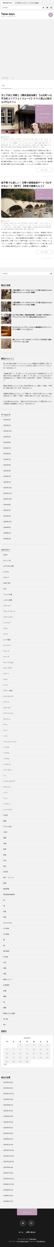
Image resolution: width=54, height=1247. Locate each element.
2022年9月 (7, 437)
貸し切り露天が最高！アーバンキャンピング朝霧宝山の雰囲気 (23, 363)
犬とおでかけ (44, 117)
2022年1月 (7, 482)
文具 (4, 860)
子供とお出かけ (26, 145)
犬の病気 (6, 934)
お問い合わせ (30, 1232)
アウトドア (7, 606)
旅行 (4, 866)
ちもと (46, 223)
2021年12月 (7, 488)
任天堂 (5, 815)
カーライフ (7, 645)
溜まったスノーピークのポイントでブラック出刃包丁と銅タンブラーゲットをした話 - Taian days (27, 366)
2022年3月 (7, 471)
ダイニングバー (26, 141)
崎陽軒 (29, 227)
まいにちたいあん (32, 139)
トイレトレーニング (10, 741)
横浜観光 (25, 147)
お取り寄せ (7, 583)
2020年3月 (7, 539)
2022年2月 (7, 476)
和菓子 (19, 227)
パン (4, 775)
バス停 (46, 141)
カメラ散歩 (7, 640)
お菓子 (36, 223)
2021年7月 (7, 510)
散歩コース (47, 145)
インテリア (7, 623)
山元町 (34, 145)
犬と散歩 (6, 928)
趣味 (4, 996)
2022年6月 (7, 454)
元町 (35, 143)
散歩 (42, 145)
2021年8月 (7, 505)
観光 (25, 229)
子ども (15, 145)
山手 (38, 145)
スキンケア (7, 707)
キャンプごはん (8, 662)
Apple (5, 555)
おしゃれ (17, 223)
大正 (10, 145)
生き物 (5, 957)
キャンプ (6, 651)
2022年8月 (7, 442)
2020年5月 (7, 533)
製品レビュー (7, 979)
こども (24, 139)
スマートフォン (8, 713)
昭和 (6, 147)
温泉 (41, 194)
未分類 (5, 872)
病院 (4, 968)
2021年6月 (7, 516)
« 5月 (5, 1064)
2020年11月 (7, 521)
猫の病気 (6, 951)
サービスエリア (8, 696)
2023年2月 (7, 425)
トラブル (6, 747)
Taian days (8, 14)
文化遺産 (35, 227)
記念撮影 (6, 985)
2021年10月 (7, 499)
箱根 (4, 229)
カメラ (42, 110)
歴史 (30, 147)
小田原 (24, 227)
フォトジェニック (37, 225)
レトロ (25, 143)
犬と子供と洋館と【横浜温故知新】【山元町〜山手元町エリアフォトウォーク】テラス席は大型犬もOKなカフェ (26, 98)
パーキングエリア (9, 781)
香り (4, 1025)
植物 (4, 883)
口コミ (48, 143)
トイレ (5, 736)
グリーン (6, 674)
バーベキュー (7, 770)
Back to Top (27, 1212)
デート (42, 190)
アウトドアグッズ (9, 611)
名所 (15, 227)
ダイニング (17, 141)
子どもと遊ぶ (7, 826)
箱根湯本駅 (10, 229)
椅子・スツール (8, 877)
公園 (39, 143)
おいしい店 (7, 560)
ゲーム (5, 685)
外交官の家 (4, 145)
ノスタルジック (22, 225)
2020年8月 (7, 527)
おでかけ (18, 139)
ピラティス (7, 787)
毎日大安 (35, 147)
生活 (41, 121)
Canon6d (5, 223)
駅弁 (32, 229)
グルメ (5, 679)
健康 (4, 821)
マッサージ (7, 804)
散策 (2, 147)
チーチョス (35, 141)
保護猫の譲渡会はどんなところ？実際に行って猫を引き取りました (25, 393)
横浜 (10, 147)
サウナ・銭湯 (7, 690)
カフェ (42, 106)
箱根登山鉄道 (19, 229)
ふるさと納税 (7, 600)
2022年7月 (7, 448)
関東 (43, 147)
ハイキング (7, 764)
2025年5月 (7, 420)
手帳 (4, 843)
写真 (43, 143)
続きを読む (44, 170)
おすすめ (12, 139)
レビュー (30, 143)
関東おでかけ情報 (45, 198)
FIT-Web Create (23, 1241)
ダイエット (7, 719)
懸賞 (4, 838)
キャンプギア (7, 668)
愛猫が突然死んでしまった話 (12, 386)
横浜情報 (6, 889)
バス (41, 141)
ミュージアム (7, 809)
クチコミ (14, 225)
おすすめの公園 (8, 566)
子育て (5, 832)
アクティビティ (8, 617)
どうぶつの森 (7, 594)
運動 (4, 1008)
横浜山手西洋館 (17, 147)
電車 (29, 229)
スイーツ (6, 702)
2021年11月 (7, 493)
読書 (4, 991)
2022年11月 (7, 431)
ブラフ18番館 (13, 143)
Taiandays (5, 139)
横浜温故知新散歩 (45, 114)
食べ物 (5, 1019)
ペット (20, 143)
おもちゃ (6, 577)
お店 (4, 589)
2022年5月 (7, 459)
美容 (4, 974)
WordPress (41, 1241)
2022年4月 (7, 465)
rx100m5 (11, 223)
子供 (19, 145)
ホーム (21, 1232)
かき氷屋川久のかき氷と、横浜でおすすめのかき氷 (20, 401)
